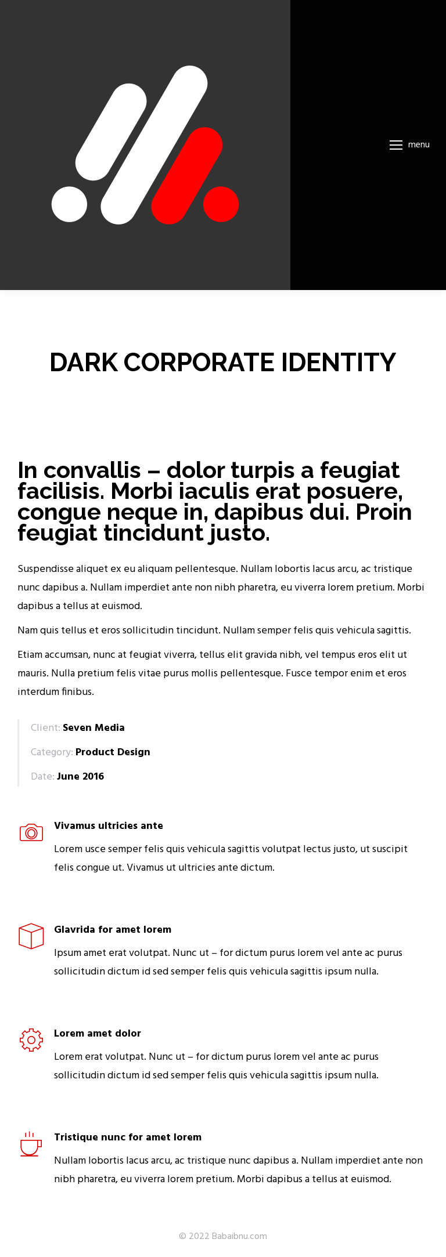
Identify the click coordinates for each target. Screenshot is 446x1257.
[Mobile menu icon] (409, 145)
